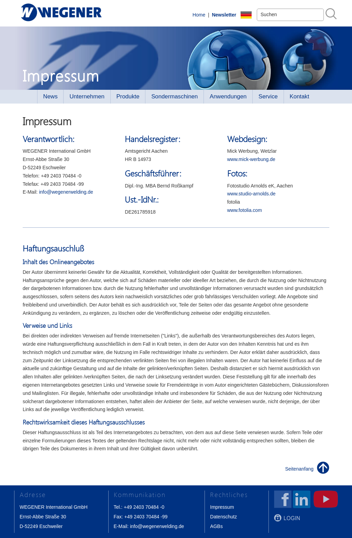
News (50, 96)
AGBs (216, 526)
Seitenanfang (299, 469)
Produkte (127, 96)
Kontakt (299, 96)
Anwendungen (228, 96)
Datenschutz (223, 516)
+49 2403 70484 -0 (144, 507)
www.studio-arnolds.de (251, 193)
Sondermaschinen (174, 96)
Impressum (222, 507)
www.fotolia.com (244, 210)
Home (198, 15)
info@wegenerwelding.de (66, 192)
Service (268, 96)
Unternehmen (86, 96)
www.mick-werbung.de (251, 159)
